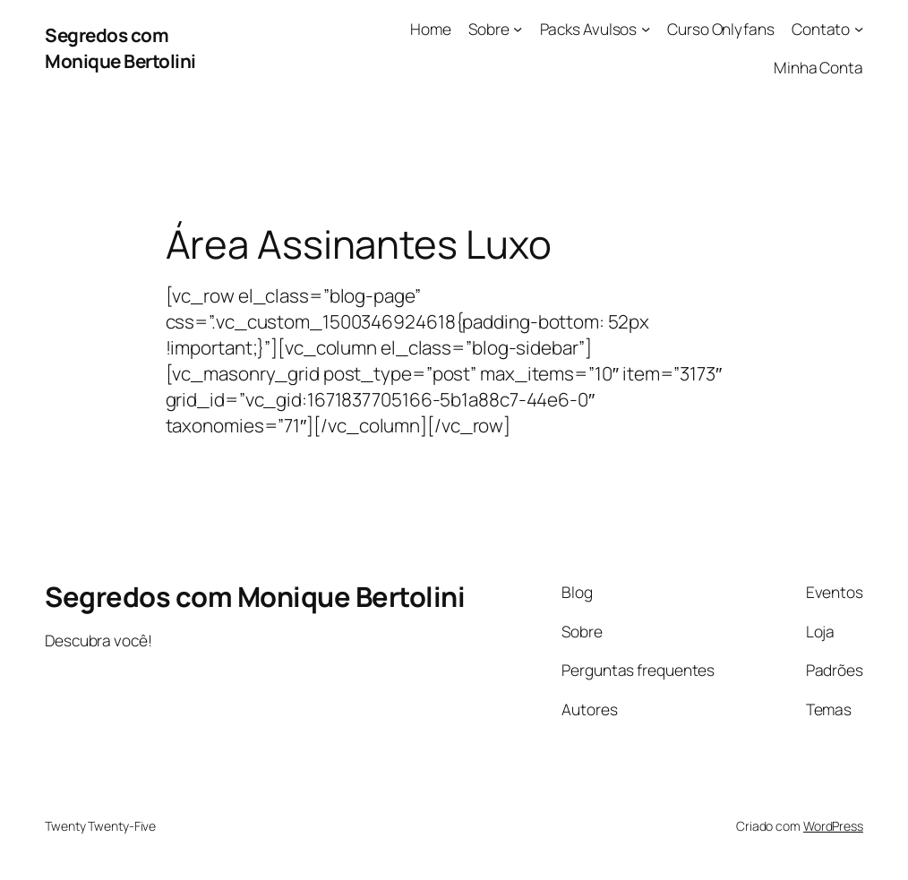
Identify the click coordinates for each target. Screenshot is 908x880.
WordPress (833, 825)
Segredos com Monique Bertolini (120, 47)
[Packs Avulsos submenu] (645, 28)
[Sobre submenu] (517, 28)
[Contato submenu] (858, 28)
